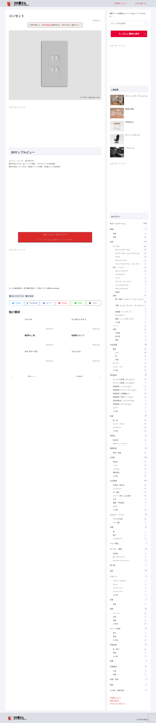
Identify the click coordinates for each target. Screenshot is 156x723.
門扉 (131, 360)
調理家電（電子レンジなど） (130, 397)
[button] (93, 303)
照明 (130, 329)
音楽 (129, 599)
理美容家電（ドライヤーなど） (130, 400)
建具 (130, 349)
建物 (129, 229)
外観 (130, 233)
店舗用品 (129, 666)
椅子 (130, 633)
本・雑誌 (130, 492)
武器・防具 (129, 679)
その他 (131, 322)
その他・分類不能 (129, 690)
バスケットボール (130, 581)
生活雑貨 (129, 480)
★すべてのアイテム (16, 296)
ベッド (130, 326)
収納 (130, 295)
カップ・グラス (130, 424)
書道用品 (130, 472)
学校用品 (129, 644)
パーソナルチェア (131, 285)
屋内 (130, 237)
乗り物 (129, 565)
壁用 (131, 340)
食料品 (129, 435)
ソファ (131, 278)
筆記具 (130, 462)
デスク (131, 257)
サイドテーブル (131, 260)
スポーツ (129, 576)
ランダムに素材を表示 (129, 33)
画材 (129, 608)
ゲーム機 (130, 522)
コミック (130, 613)
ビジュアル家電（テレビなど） (130, 379)
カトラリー (130, 427)
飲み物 (130, 440)
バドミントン (130, 588)
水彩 (130, 617)
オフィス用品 (129, 628)
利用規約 (48, 25)
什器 (130, 671)
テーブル (130, 246)
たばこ (130, 506)
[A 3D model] (55, 200)
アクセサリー (130, 538)
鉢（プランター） (130, 557)
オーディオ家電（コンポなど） (130, 383)
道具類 (130, 553)
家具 (129, 241)
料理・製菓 (130, 453)
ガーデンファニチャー (130, 560)
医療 (129, 661)
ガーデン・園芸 (129, 549)
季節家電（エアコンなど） (130, 404)
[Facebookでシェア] (32, 303)
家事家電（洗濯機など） (130, 393)
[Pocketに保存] (62, 303)
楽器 (130, 604)
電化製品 (129, 375)
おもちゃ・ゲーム (129, 514)
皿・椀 (130, 420)
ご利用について (115, 698)
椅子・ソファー (130, 267)
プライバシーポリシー (117, 703)
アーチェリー (130, 591)
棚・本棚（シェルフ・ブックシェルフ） (131, 301)
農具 (129, 684)
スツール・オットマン (131, 281)
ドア (131, 352)
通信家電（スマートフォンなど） (130, 390)
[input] (128, 23)
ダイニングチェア (131, 271)
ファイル (130, 469)
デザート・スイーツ (130, 443)
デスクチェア (131, 274)
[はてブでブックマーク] (47, 303)
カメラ (130, 408)
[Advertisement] (55, 125)
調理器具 (129, 448)
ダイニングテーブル (131, 250)
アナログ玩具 (130, 519)
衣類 (129, 527)
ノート (130, 465)
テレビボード (131, 315)
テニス (130, 584)
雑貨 (130, 674)
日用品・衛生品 (130, 485)
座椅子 (131, 292)
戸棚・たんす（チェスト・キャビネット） (131, 307)
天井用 (131, 333)
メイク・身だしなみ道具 (130, 496)
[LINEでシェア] (78, 303)
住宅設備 (29, 296)
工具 (130, 499)
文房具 (129, 457)
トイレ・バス (130, 367)
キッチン (130, 363)
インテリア (130, 489)
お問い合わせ (114, 701)
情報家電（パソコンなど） (130, 386)
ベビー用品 (129, 543)
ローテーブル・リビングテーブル (131, 253)
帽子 (130, 535)
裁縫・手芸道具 (130, 503)
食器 (129, 416)
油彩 (130, 620)
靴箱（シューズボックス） (131, 319)
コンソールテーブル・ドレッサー (131, 264)
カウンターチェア (131, 288)
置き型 (131, 336)
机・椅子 (130, 649)
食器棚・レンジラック (131, 312)
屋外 (129, 570)
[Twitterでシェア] (16, 303)
